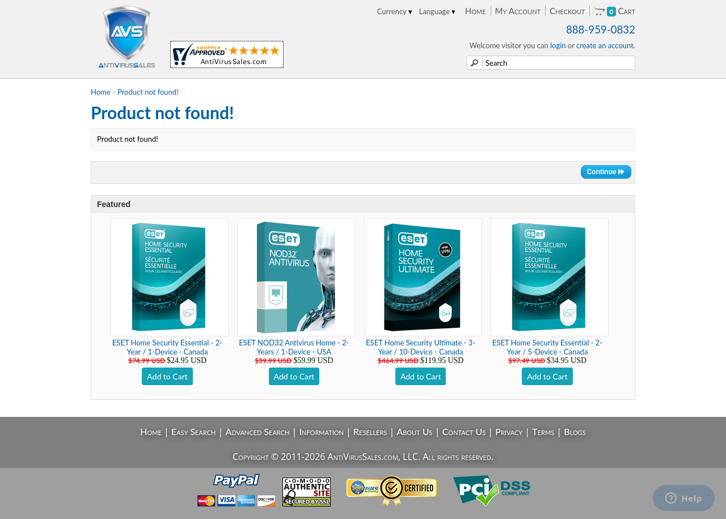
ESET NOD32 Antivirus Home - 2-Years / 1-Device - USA (294, 347)
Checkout (567, 11)
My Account (518, 11)
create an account (605, 45)
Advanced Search (258, 431)
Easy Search (193, 431)
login (558, 45)
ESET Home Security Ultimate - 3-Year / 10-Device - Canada (420, 347)
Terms (543, 431)
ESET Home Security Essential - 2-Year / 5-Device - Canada (547, 347)
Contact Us (464, 431)
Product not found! (148, 91)
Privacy (508, 431)
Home (475, 11)
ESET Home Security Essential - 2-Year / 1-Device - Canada (167, 347)
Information (321, 431)
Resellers (370, 431)
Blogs (574, 431)
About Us (414, 431)
